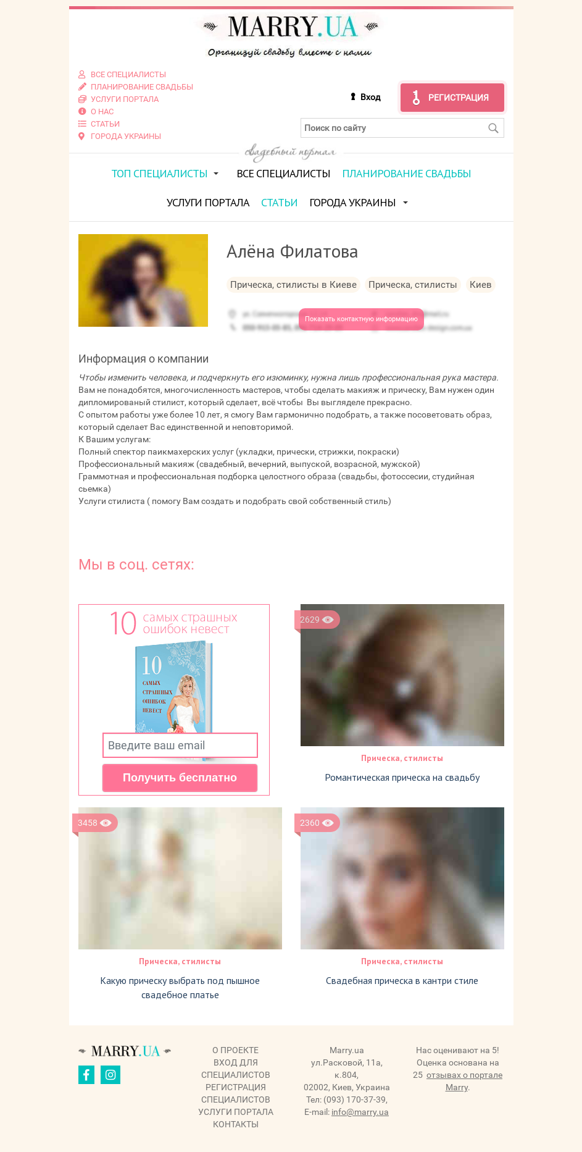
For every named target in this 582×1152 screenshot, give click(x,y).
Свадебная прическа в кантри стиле (402, 980)
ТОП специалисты (159, 173)
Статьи (279, 202)
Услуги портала (208, 202)
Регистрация (458, 98)
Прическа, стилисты (402, 757)
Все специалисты (283, 173)
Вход (370, 97)
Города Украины (352, 202)
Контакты (236, 1124)
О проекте (235, 1050)
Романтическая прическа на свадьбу (402, 777)
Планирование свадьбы (406, 173)
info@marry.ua (360, 1112)
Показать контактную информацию (361, 319)
